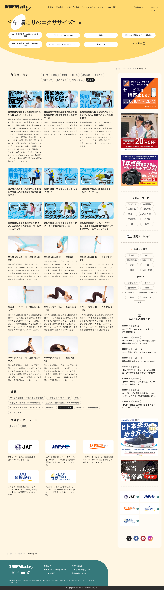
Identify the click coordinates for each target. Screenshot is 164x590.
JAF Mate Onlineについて (55, 570)
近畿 (132, 265)
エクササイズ (65, 408)
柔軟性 (64, 75)
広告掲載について (79, 573)
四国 (132, 270)
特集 (101, 35)
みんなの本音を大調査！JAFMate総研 (25, 44)
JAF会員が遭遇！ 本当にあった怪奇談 (25, 35)
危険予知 (147, 209)
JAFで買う (112, 7)
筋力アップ (62, 80)
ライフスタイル (88, 7)
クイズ (147, 219)
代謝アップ (47, 80)
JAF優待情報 (92, 408)
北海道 (132, 255)
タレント (14, 426)
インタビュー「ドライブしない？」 (63, 44)
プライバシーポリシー (81, 570)
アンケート (129, 293)
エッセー (101, 7)
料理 (132, 297)
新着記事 (47, 566)
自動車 (50, 7)
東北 (147, 255)
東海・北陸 (147, 260)
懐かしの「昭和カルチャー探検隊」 (138, 35)
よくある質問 (49, 573)
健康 (24, 426)
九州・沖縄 (147, 270)
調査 (147, 288)
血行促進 (86, 75)
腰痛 (55, 75)
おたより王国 (15, 412)
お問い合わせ (77, 566)
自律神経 (99, 75)
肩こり (90, 80)
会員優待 (147, 204)
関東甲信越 (132, 260)
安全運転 (59, 7)
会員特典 (132, 209)
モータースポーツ (147, 293)
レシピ (79, 408)
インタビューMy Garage (63, 35)
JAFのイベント (147, 214)
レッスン (147, 297)
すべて (45, 75)
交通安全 (132, 219)
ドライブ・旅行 (72, 7)
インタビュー (132, 283)
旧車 (147, 224)
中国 (147, 265)
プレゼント (132, 204)
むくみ (75, 75)
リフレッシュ (77, 80)
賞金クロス (101, 44)
